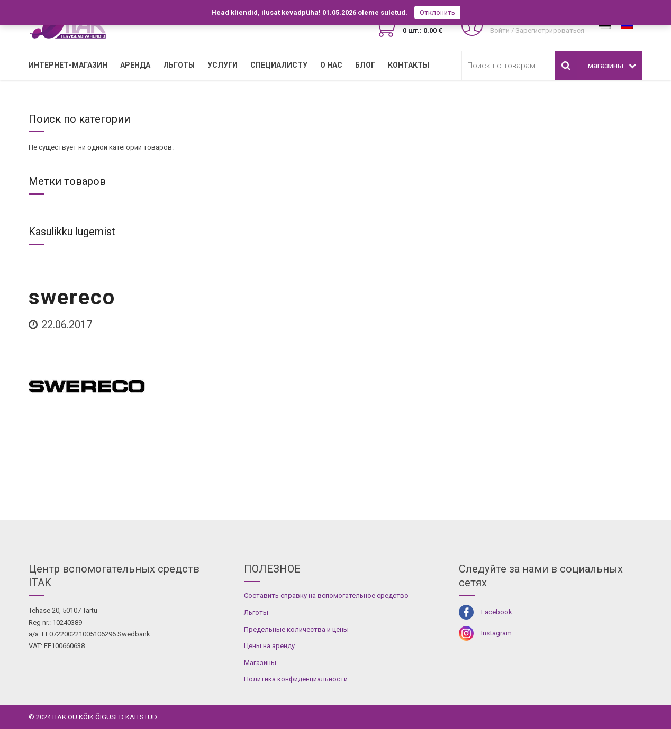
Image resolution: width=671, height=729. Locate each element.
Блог (365, 65)
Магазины (260, 663)
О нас (331, 65)
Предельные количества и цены (296, 629)
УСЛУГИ (222, 65)
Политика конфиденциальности (296, 679)
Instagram (496, 633)
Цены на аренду (269, 646)
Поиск (566, 65)
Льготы (179, 65)
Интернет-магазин (68, 65)
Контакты (408, 65)
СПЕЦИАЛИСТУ (278, 65)
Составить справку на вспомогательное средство (326, 595)
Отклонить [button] (437, 12)
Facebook (496, 612)
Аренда (135, 65)
